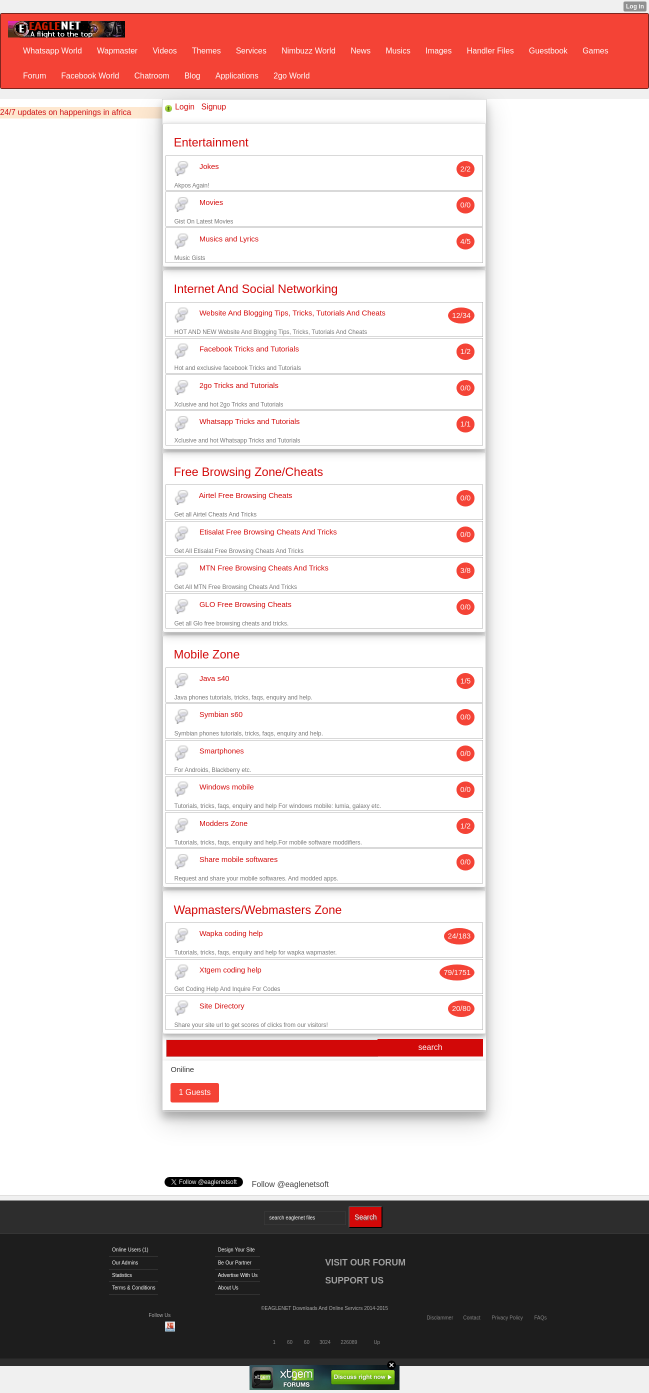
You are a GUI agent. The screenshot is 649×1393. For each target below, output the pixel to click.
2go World (292, 76)
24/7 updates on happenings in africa (65, 112)
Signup (213, 106)
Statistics (122, 1275)
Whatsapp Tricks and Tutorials (250, 422)
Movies (212, 202)
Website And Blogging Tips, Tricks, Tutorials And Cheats (293, 312)
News (360, 50)
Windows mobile (227, 787)
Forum (34, 76)
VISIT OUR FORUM (365, 1263)
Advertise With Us (238, 1275)
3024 (325, 1342)
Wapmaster (117, 50)
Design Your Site (236, 1249)
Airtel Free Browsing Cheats (245, 496)
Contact (471, 1317)
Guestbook (548, 50)
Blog (192, 76)
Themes (206, 50)
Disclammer (439, 1317)
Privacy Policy (507, 1317)
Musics (398, 50)
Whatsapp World (52, 50)
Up (377, 1342)
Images (439, 50)
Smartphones (222, 750)
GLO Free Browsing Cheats (246, 604)
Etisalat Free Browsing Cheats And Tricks (268, 532)
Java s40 (215, 678)
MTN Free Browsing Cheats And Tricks (264, 568)
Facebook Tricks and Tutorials (249, 349)
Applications (237, 76)
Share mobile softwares (239, 860)
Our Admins (125, 1263)
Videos (164, 50)
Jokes (209, 166)
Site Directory (222, 1006)
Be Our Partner (235, 1263)
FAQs (540, 1317)
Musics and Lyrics (229, 238)
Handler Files (490, 50)
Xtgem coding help (231, 970)
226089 (348, 1342)
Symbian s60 (221, 714)
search (430, 1047)
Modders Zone (224, 823)
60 (289, 1342)
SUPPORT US (354, 1281)
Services (251, 50)
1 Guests (194, 1092)
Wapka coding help (231, 934)
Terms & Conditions (134, 1287)
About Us (228, 1287)
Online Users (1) (130, 1249)
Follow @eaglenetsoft (290, 1184)
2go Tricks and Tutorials (239, 385)
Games (595, 50)
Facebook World (90, 76)
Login (184, 106)
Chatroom (151, 76)
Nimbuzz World (309, 50)
